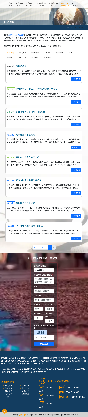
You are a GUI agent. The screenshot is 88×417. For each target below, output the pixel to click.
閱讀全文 (76, 79)
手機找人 (10, 57)
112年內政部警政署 (16, 34)
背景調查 (47, 52)
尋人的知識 (41, 4)
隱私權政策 (47, 414)
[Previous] (34, 247)
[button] (4, 411)
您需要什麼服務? (41, 265)
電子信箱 (37, 304)
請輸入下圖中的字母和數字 (44, 326)
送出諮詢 (44, 343)
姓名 (36, 286)
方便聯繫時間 (49, 315)
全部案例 (10, 52)
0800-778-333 (72, 392)
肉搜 (70, 52)
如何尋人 (30, 4)
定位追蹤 (47, 57)
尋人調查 (22, 52)
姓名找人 (35, 57)
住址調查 (35, 52)
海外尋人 (59, 52)
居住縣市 (38, 313)
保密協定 (57, 414)
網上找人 (22, 57)
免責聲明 (66, 414)
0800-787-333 (78, 396)
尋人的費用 (53, 4)
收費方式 (75, 4)
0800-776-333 (72, 387)
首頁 (11, 4)
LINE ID (48, 304)
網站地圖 (74, 414)
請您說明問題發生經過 (43, 274)
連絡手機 (38, 295)
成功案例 (65, 4)
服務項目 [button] (19, 4)
